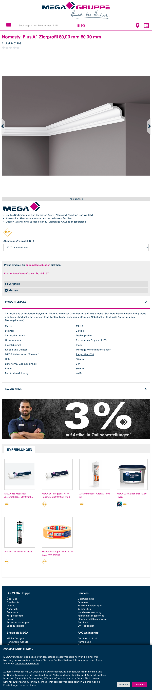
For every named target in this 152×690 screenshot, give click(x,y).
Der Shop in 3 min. (88, 638)
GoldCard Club (86, 598)
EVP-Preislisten (86, 625)
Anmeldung (84, 641)
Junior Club (84, 609)
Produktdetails (15, 301)
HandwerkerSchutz (17, 641)
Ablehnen (123, 684)
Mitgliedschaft (15, 615)
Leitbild (11, 605)
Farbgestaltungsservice (91, 615)
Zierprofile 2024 (85, 354)
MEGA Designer (16, 638)
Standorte (12, 612)
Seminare (83, 602)
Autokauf (83, 622)
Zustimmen (139, 684)
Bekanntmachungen (18, 622)
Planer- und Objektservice (92, 619)
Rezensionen (13, 388)
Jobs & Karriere (15, 625)
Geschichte (13, 602)
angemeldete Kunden (38, 265)
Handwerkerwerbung (90, 612)
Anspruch (12, 609)
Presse (10, 619)
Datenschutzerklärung (27, 663)
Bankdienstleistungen (90, 605)
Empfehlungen (19, 450)
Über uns (12, 598)
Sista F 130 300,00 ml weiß (18, 551)
